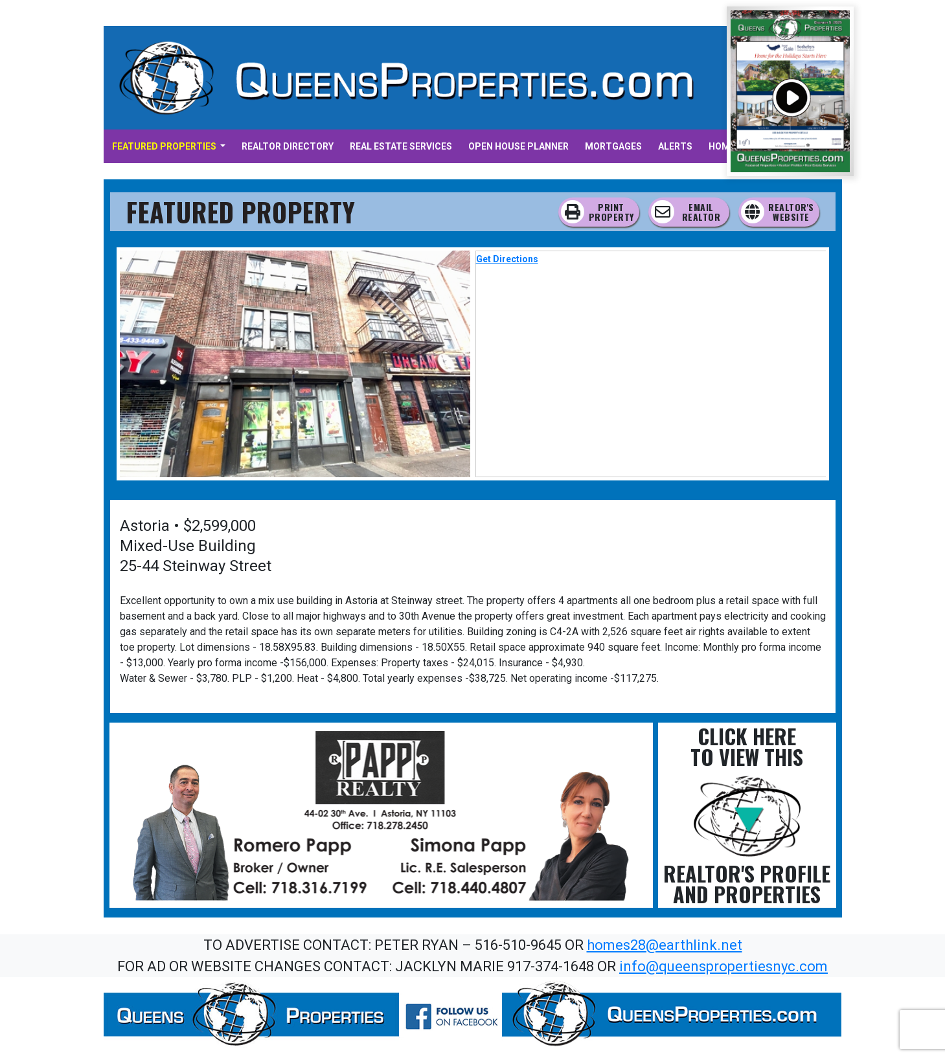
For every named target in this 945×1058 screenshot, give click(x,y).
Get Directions (507, 259)
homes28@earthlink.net (664, 945)
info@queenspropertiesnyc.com (723, 966)
